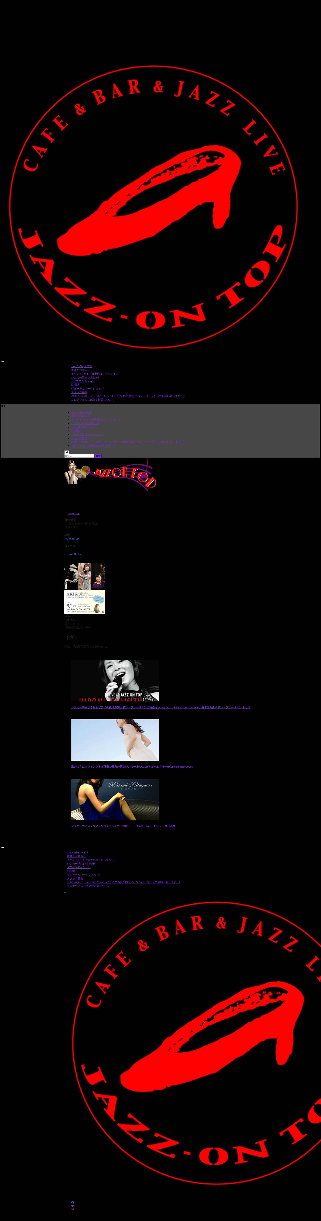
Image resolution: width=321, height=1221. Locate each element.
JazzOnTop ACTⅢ (81, 366)
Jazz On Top (71, 538)
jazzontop (74, 513)
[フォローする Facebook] (72, 1202)
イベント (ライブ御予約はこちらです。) (95, 373)
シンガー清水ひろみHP (85, 377)
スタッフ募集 (79, 392)
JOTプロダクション (83, 381)
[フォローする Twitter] (72, 1206)
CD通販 (75, 384)
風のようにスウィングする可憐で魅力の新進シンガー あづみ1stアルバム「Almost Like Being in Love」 (132, 766)
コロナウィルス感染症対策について (92, 399)
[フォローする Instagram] (72, 1209)
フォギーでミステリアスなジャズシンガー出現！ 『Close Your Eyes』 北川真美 (123, 826)
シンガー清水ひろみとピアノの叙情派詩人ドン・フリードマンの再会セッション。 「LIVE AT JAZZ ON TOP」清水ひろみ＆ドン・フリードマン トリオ (160, 707)
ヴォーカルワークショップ (87, 388)
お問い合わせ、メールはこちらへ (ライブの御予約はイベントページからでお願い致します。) (127, 396)
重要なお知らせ (80, 370)
